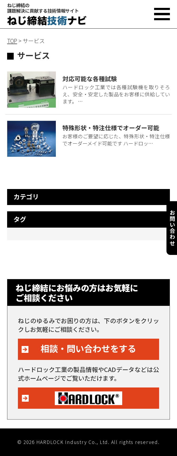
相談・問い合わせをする (88, 348)
